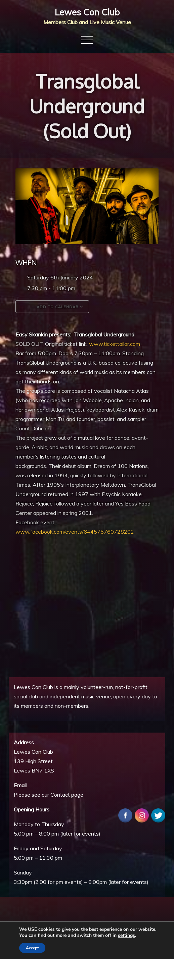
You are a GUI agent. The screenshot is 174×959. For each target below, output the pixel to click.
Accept (32, 948)
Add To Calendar (52, 307)
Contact (60, 794)
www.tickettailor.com (114, 343)
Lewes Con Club (87, 12)
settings (126, 936)
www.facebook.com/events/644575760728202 (74, 531)
